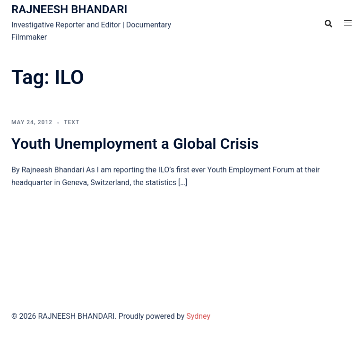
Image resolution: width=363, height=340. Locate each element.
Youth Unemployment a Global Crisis (135, 144)
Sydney (198, 316)
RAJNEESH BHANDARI (69, 9)
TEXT (71, 122)
